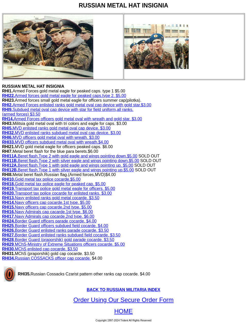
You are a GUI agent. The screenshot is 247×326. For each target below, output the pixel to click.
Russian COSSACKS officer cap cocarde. (46, 258)
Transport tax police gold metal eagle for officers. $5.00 (58, 188)
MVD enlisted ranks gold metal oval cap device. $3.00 (56, 128)
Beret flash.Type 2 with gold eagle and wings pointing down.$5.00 (69, 156)
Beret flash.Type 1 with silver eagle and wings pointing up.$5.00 (68, 170)
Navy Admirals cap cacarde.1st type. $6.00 (47, 212)
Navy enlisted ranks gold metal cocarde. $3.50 (50, 198)
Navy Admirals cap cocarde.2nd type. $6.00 (48, 216)
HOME (123, 311)
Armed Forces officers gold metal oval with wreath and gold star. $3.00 (72, 119)
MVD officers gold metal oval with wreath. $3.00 (51, 137)
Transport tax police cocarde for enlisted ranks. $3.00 (57, 193)
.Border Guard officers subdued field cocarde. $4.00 (55, 226)
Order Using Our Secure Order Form (123, 299)
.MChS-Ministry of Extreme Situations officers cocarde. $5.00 (63, 244)
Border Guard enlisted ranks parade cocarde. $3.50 (55, 230)
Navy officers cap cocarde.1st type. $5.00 (46, 202)
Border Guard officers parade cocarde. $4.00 (49, 221)
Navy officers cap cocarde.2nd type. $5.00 (47, 207)
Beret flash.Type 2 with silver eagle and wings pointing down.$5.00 (70, 160)
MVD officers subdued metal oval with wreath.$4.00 (55, 142)
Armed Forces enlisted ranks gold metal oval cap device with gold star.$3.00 (76, 105)
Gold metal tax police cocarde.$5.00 (41, 179)
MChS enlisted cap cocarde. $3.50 (40, 249)
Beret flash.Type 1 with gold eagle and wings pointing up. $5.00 (67, 165)
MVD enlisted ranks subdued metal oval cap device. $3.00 (61, 133)
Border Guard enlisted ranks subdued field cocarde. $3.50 (61, 235)
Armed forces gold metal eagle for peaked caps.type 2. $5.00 (64, 95)
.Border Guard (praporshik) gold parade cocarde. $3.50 (58, 239)
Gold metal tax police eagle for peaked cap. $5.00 (53, 184)
